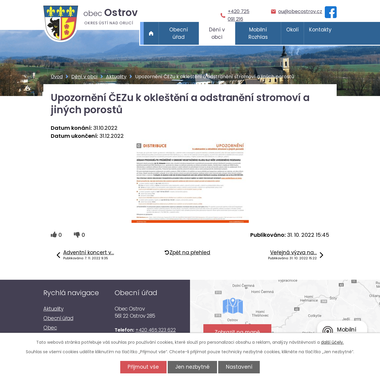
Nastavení (239, 366)
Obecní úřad (178, 33)
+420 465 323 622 (155, 330)
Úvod (151, 33)
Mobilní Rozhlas (258, 33)
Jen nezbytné (192, 366)
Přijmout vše (143, 366)
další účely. (332, 342)
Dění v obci (217, 33)
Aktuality (116, 76)
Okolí (292, 29)
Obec (50, 327)
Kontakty (320, 29)
